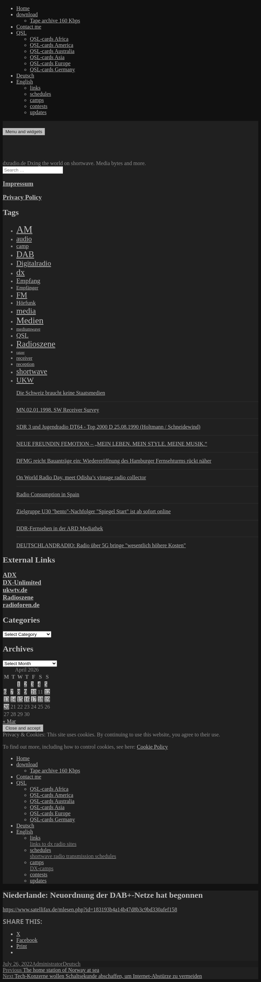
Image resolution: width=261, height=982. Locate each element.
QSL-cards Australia (52, 51)
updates (38, 112)
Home (23, 8)
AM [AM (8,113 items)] (24, 229)
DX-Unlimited (22, 582)
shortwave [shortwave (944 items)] (31, 371)
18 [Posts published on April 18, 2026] (40, 699)
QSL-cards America (51, 45)
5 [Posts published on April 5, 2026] (46, 684)
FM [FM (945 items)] (21, 295)
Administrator (47, 964)
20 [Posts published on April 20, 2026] (6, 707)
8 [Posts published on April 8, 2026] (18, 692)
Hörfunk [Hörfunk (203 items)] (26, 303)
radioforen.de (21, 604)
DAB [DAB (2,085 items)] (25, 254)
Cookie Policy (152, 747)
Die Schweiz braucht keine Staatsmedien (60, 393)
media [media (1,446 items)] (26, 310)
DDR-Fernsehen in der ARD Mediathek (59, 528)
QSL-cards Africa (49, 39)
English (24, 82)
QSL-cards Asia (47, 57)
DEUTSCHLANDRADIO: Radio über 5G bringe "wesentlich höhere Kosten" (101, 545)
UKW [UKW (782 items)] (25, 380)
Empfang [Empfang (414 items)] (28, 280)
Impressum (18, 183)
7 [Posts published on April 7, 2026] (12, 692)
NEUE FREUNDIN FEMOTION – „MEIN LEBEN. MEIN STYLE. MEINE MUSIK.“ (111, 444)
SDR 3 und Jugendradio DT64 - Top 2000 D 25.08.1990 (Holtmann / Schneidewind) (108, 427)
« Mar (9, 721)
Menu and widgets (23, 131)
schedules (40, 94)
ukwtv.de (15, 589)
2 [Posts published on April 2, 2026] (25, 684)
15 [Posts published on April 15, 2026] (20, 699)
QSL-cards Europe (50, 63)
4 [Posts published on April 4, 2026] (39, 684)
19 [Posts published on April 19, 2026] (47, 699)
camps (37, 100)
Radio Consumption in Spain (47, 494)
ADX (10, 574)
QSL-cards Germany (52, 69)
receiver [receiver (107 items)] (24, 358)
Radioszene (18, 597)
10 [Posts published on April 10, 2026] (33, 692)
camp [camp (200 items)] (22, 246)
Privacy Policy (22, 197)
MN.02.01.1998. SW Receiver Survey (57, 410)
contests (39, 106)
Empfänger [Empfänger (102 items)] (27, 287)
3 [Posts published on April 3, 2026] (32, 684)
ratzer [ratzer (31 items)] (20, 352)
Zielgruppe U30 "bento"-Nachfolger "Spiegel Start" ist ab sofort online (93, 511)
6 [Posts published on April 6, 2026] (5, 692)
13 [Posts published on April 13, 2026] (6, 699)
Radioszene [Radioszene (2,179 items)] (35, 344)
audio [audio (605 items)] (24, 239)
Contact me (28, 27)
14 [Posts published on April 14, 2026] (13, 699)
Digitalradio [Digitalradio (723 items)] (33, 263)
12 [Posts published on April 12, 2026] (47, 692)
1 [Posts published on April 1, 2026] (18, 684)
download (27, 14)
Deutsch (25, 75)
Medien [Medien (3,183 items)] (30, 320)
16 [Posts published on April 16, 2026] (27, 699)
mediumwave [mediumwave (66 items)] (28, 329)
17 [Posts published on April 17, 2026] (33, 699)
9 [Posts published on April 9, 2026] (25, 692)
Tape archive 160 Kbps (55, 20)
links (35, 88)
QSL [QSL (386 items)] (22, 335)
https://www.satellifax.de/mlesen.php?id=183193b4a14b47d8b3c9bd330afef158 (90, 909)
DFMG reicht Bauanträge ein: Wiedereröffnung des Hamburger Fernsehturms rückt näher (113, 461)
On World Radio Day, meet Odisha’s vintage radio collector (81, 477)
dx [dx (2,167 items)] (20, 272)
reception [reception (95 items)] (25, 364)
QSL (21, 33)
